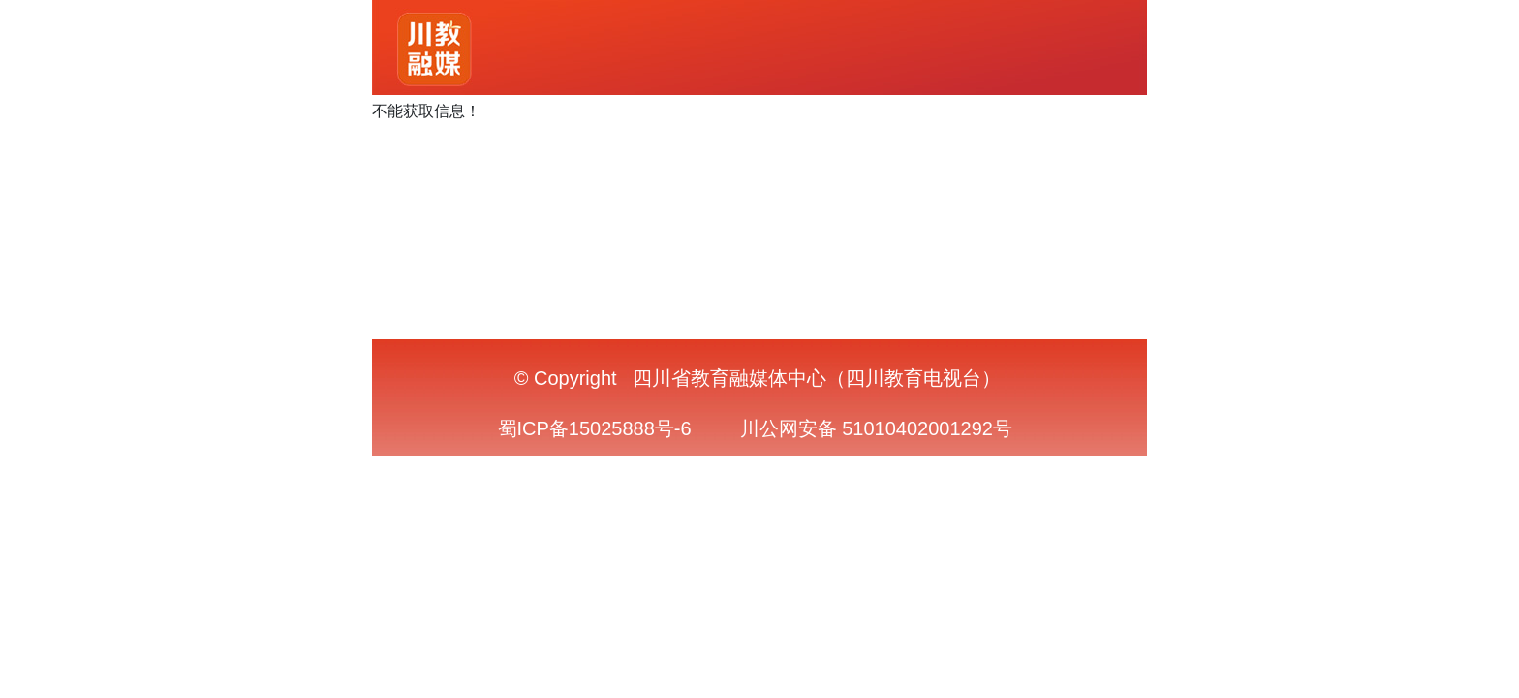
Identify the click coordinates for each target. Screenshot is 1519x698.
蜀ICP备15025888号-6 (595, 428)
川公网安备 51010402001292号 (876, 428)
